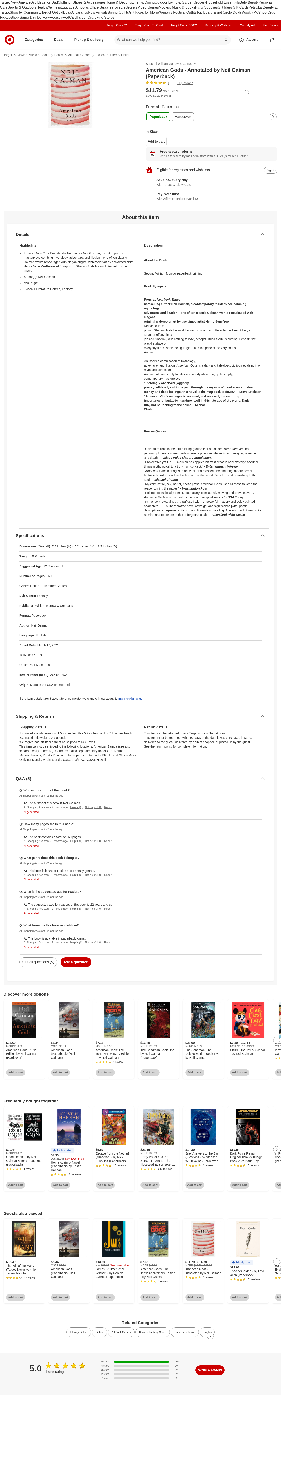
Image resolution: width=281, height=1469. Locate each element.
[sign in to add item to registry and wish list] (270, 170)
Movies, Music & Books (177, 7)
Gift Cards (241, 7)
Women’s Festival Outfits (177, 12)
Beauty (253, 2)
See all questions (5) (38, 962)
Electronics (128, 7)
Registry (56, 17)
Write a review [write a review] (210, 1370)
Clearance (80, 12)
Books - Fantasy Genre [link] (152, 1332)
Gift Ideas (225, 7)
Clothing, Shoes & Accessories (82, 2)
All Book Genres (79, 55)
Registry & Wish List (218, 25)
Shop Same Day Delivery (30, 17)
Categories (36, 40)
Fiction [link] (99, 1332)
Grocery (199, 2)
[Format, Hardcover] (183, 116)
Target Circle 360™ (184, 25)
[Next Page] (273, 116)
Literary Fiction (120, 55)
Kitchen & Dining (142, 2)
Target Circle (87, 17)
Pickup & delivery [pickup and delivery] (90, 40)
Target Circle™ (117, 25)
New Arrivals (98, 12)
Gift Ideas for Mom (143, 12)
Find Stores (105, 17)
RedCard (70, 17)
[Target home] (9, 39)
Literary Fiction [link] (78, 1332)
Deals (67, 12)
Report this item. (130, 699)
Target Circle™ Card (149, 25)
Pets (252, 7)
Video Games (148, 7)
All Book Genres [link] (121, 1332)
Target (8, 55)
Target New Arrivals (15, 2)
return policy (163, 746)
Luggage (67, 7)
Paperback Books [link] (185, 1332)
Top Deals (204, 12)
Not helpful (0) (93, 807)
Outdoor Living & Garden (174, 2)
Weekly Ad (250, 12)
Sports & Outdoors (22, 7)
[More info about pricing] (246, 92)
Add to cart (156, 141)
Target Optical (52, 12)
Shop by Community (25, 12)
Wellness (54, 7)
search (226, 40)
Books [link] (207, 1332)
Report (108, 807)
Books (58, 55)
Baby (244, 2)
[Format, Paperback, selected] (158, 116)
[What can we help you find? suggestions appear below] (172, 40)
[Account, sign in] (249, 40)
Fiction (100, 55)
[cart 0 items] (272, 40)
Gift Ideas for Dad (44, 2)
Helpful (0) (76, 807)
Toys (116, 7)
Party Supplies (206, 7)
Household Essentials (223, 2)
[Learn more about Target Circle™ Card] (211, 182)
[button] (62, 1150)
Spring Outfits (118, 12)
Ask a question (75, 962)
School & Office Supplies (93, 7)
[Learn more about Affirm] (211, 197)
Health (41, 7)
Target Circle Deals (227, 12)
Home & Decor (117, 2)
